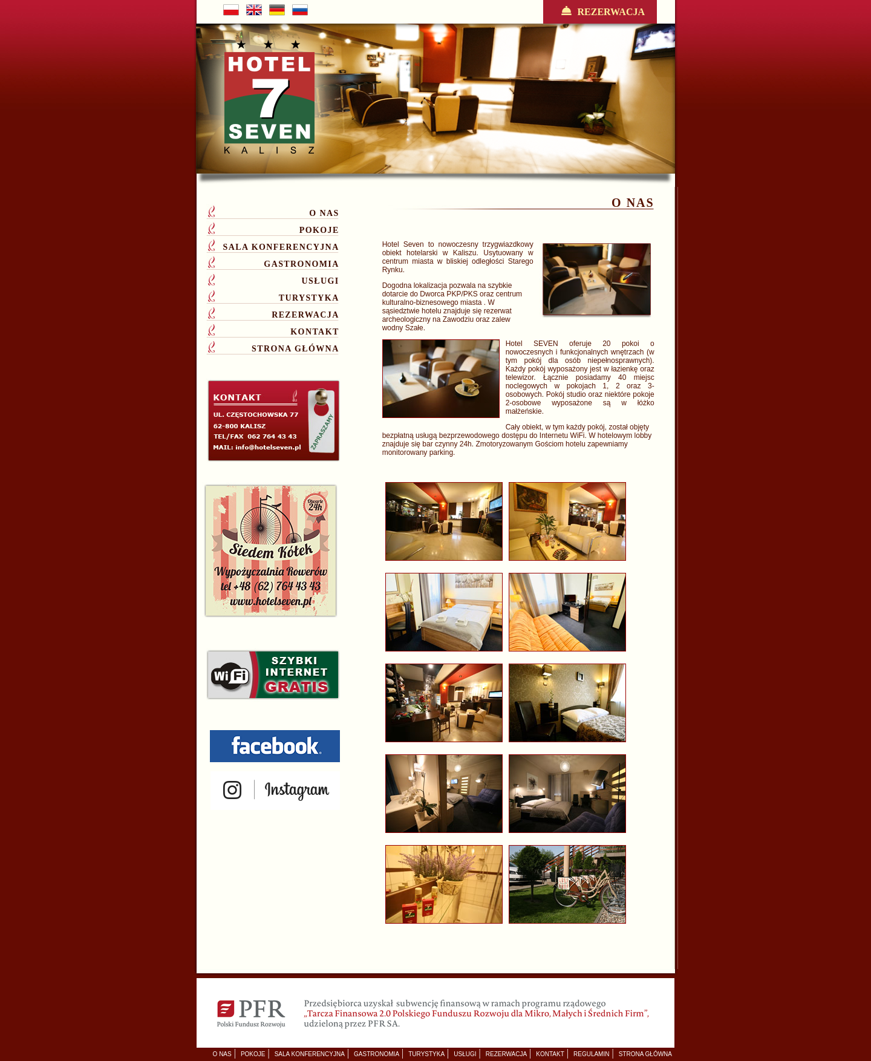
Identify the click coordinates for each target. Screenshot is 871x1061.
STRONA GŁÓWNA (295, 348)
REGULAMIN (591, 1054)
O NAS (324, 213)
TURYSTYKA (309, 297)
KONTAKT (314, 331)
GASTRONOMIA (301, 264)
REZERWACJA (600, 11)
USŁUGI (320, 281)
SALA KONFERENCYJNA (281, 247)
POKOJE (319, 230)
